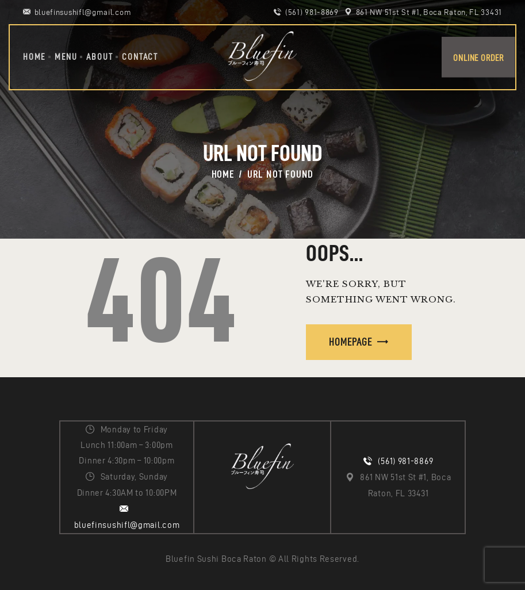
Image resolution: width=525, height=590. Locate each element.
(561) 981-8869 (405, 461)
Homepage (350, 341)
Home (223, 174)
